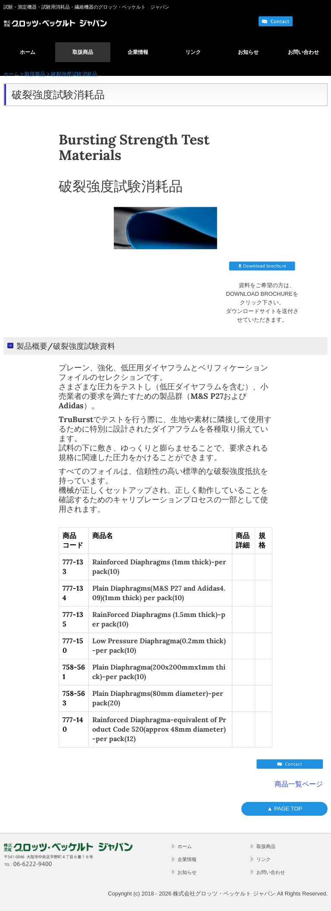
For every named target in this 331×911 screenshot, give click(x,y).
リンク (193, 52)
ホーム (27, 52)
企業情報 (138, 52)
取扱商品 (82, 52)
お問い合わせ (303, 52)
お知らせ (248, 52)
